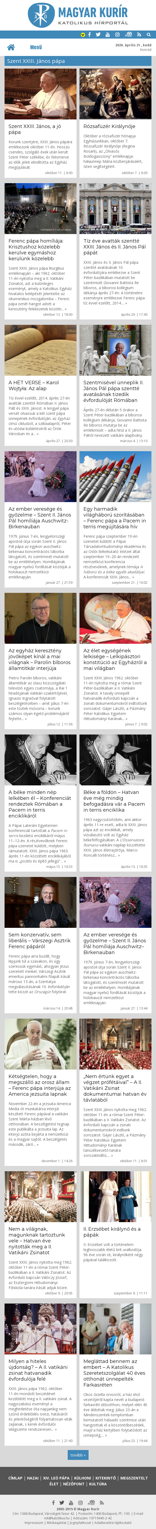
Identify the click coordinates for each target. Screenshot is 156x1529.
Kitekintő (106, 1478)
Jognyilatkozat (80, 1522)
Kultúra (98, 1483)
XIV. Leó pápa (56, 1478)
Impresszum (34, 1522)
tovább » (78, 1455)
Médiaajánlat (56, 1522)
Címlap (15, 1478)
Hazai (33, 1478)
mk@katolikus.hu (57, 1518)
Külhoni (82, 1478)
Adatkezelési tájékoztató (113, 1522)
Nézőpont (74, 1483)
